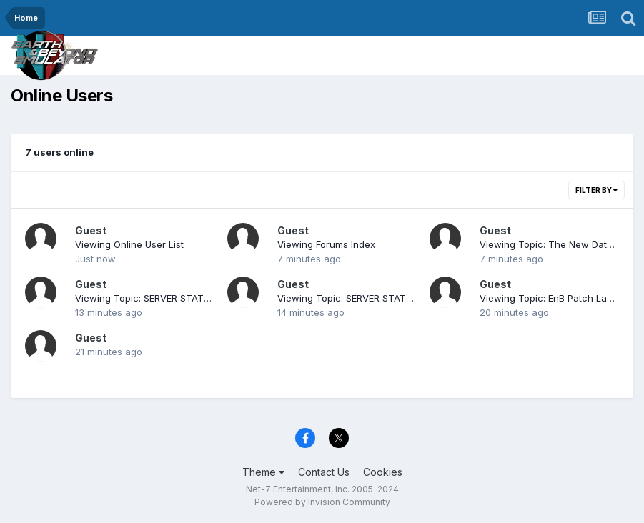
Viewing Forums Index (326, 244)
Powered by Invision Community (322, 502)
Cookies (382, 472)
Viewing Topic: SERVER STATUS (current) (166, 298)
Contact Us (324, 472)
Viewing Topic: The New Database (557, 244)
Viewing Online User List (129, 244)
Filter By (596, 190)
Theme (263, 472)
